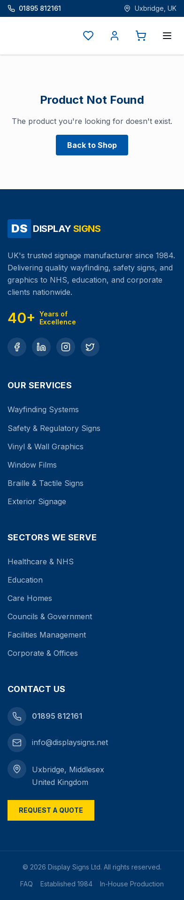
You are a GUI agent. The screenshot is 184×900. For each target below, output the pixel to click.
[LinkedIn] (41, 347)
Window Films (32, 464)
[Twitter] (90, 347)
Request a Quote (51, 810)
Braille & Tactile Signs (46, 483)
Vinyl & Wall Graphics (46, 446)
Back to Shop (92, 145)
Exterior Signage (37, 501)
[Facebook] (17, 347)
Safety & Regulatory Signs (54, 428)
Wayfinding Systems (43, 409)
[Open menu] (167, 35)
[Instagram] (65, 347)
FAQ (26, 884)
